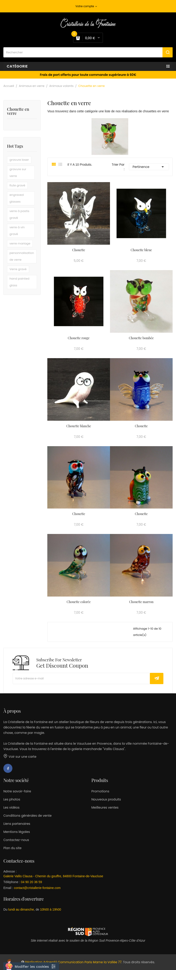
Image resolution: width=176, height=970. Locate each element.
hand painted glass (19, 281)
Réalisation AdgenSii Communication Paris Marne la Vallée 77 (73, 962)
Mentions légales (16, 832)
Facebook (7, 768)
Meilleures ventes (105, 807)
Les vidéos (11, 807)
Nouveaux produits (106, 799)
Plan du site (12, 848)
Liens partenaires (16, 823)
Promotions (100, 791)
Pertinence (149, 167)
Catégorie (17, 66)
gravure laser (19, 160)
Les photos (11, 799)
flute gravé (17, 185)
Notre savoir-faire (17, 791)
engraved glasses (16, 198)
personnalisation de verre (21, 256)
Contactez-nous (16, 840)
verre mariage (19, 243)
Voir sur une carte (19, 756)
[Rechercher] (88, 52)
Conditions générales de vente (27, 815)
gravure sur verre (17, 172)
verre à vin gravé (17, 230)
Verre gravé (18, 269)
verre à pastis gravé (19, 214)
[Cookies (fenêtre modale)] (31, 966)
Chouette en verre (18, 111)
